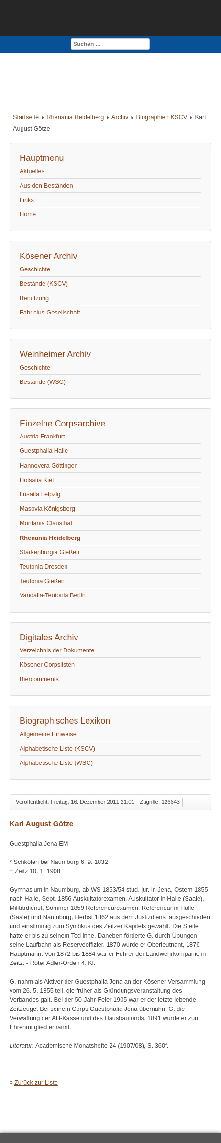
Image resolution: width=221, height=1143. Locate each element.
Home (28, 214)
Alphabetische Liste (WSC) (56, 762)
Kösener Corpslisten (47, 664)
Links (27, 199)
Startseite (26, 117)
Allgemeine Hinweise (48, 734)
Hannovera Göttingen (49, 465)
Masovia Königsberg (47, 508)
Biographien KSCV (162, 117)
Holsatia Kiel (37, 479)
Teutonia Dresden (43, 566)
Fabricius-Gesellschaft (50, 312)
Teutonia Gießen (42, 580)
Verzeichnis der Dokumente (57, 650)
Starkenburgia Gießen (49, 552)
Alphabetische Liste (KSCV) (57, 748)
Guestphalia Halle (44, 450)
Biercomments (39, 679)
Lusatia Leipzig (40, 494)
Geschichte (35, 269)
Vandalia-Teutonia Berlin (53, 595)
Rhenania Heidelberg (75, 117)
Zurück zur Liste (36, 1082)
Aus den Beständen (46, 185)
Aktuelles (32, 171)
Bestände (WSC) (43, 381)
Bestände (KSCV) (44, 283)
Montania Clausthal (46, 523)
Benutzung (34, 298)
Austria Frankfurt (42, 436)
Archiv (120, 117)
